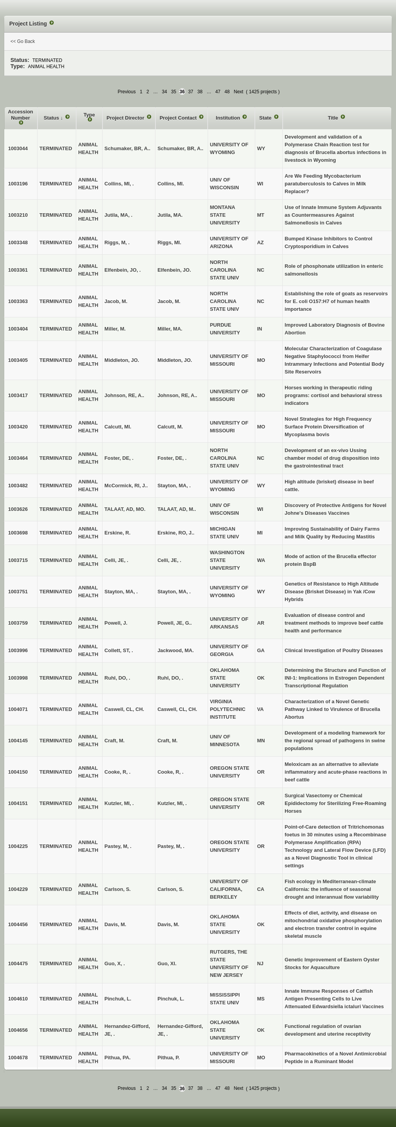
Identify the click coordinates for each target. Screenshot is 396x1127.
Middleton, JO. (174, 360)
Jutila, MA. (170, 215)
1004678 (18, 1057)
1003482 (18, 485)
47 (217, 91)
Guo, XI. (166, 963)
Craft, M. (167, 740)
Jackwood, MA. (175, 650)
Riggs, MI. (169, 242)
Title (334, 118)
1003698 (18, 533)
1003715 (18, 560)
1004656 (18, 1030)
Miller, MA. (169, 329)
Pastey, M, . (170, 846)
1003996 (18, 650)
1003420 (18, 427)
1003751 (18, 591)
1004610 (18, 999)
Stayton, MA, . (174, 485)
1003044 (18, 148)
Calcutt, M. (170, 427)
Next (238, 91)
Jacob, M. (168, 301)
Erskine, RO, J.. (175, 533)
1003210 (18, 215)
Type (89, 115)
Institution (228, 118)
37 (190, 91)
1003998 (18, 678)
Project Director (126, 118)
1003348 (18, 242)
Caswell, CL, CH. (177, 709)
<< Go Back (22, 41)
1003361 (18, 270)
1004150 (18, 772)
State (266, 118)
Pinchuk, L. (170, 999)
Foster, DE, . (171, 458)
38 (199, 91)
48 (227, 91)
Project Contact (179, 118)
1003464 (18, 458)
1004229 (18, 889)
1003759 (18, 623)
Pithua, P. (168, 1057)
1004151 (18, 803)
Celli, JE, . (169, 560)
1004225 (18, 846)
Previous (127, 91)
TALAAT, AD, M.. (176, 509)
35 (173, 91)
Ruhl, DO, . (170, 678)
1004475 (18, 963)
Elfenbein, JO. (174, 270)
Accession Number (20, 115)
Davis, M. (168, 924)
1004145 (18, 740)
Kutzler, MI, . (172, 803)
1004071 (18, 709)
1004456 (18, 924)
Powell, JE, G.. (174, 623)
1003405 (18, 360)
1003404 (18, 329)
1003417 (18, 395)
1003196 (18, 184)
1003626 (18, 509)
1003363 (18, 301)
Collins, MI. (170, 184)
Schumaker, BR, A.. (180, 148)
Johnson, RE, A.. (177, 395)
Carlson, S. (170, 889)
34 (164, 91)
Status (52, 118)
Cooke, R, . (170, 772)
